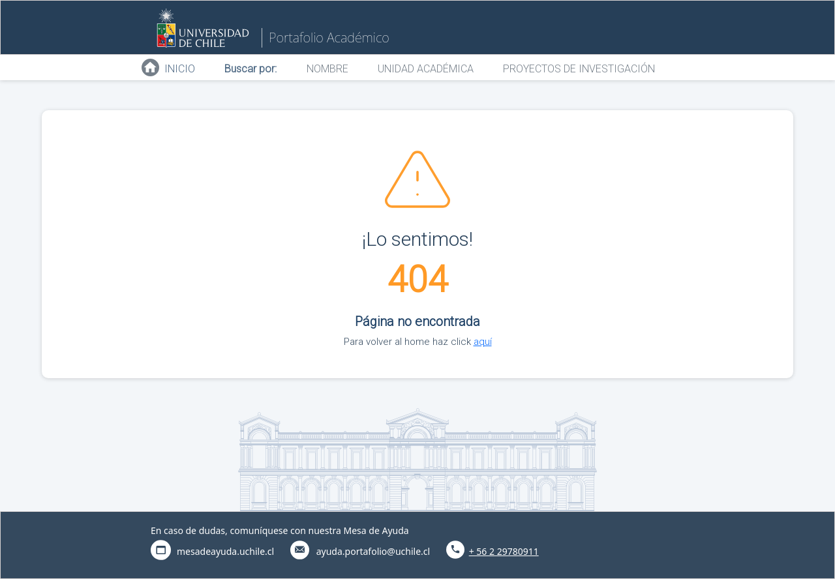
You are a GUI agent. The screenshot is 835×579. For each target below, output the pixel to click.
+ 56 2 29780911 (504, 551)
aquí (483, 342)
